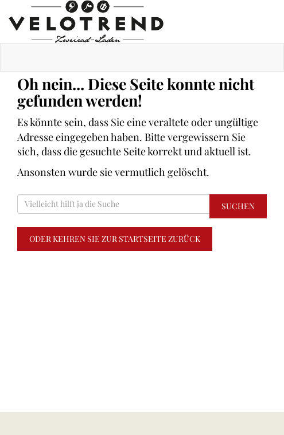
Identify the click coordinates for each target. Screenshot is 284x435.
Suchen (238, 206)
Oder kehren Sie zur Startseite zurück (114, 238)
